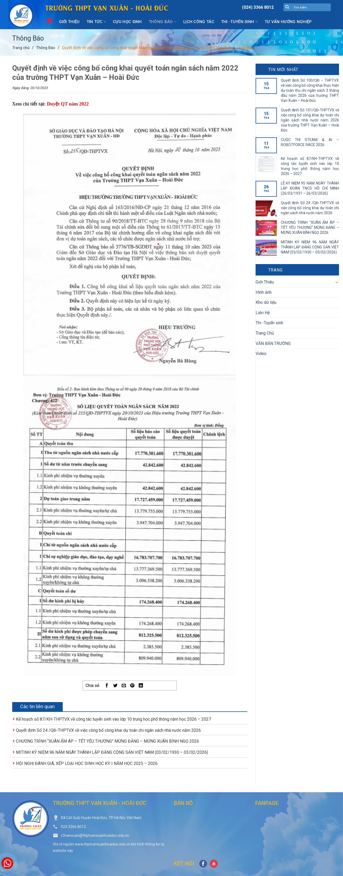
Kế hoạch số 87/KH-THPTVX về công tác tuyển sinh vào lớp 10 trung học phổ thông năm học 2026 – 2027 (113, 719)
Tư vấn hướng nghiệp (288, 21)
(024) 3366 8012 (258, 7)
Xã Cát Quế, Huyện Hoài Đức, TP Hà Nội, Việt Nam (101, 818)
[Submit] (287, 7)
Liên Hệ (57, 36)
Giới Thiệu (69, 21)
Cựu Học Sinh (127, 21)
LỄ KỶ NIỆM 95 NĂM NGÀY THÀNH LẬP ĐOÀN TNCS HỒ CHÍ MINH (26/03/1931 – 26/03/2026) (310, 188)
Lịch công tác (198, 21)
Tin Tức (96, 21)
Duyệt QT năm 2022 (67, 104)
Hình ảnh (264, 292)
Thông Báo (162, 21)
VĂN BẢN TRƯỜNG (273, 343)
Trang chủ (20, 47)
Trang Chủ (265, 333)
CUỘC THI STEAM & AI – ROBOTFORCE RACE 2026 (310, 142)
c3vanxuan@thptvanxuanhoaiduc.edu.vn (95, 835)
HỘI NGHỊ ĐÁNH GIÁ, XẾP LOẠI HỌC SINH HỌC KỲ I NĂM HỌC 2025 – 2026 (87, 763)
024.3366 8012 (73, 827)
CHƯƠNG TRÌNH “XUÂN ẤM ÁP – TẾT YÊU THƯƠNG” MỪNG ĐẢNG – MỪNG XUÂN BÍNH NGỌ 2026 (107, 741)
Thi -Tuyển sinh (239, 21)
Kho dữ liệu (266, 302)
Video (261, 353)
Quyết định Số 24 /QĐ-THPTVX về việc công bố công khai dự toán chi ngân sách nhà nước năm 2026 (108, 730)
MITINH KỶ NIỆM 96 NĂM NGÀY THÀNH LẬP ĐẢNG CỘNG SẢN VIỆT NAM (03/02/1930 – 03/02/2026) (112, 752)
